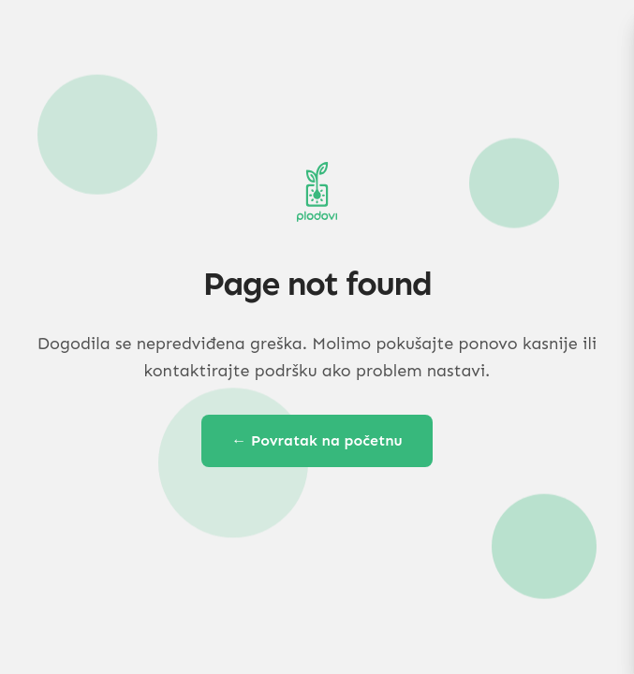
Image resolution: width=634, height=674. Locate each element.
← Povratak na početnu (317, 440)
